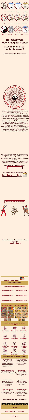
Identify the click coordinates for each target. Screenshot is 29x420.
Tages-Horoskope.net (21, 389)
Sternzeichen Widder (5, 331)
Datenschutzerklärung (11, 411)
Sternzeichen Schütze (23, 346)
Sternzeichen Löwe (14, 338)
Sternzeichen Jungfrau (23, 338)
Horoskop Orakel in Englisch (14, 280)
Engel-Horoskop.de (21, 359)
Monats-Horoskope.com (7, 370)
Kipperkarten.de (21, 380)
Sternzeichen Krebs (5, 338)
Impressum (21, 411)
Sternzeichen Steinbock (5, 353)
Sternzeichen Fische (23, 353)
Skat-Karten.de (21, 370)
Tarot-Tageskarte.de (7, 389)
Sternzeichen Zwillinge (23, 331)
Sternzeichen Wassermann (14, 353)
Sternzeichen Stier (14, 331)
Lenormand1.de (8, 380)
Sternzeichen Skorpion (14, 346)
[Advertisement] (14, 69)
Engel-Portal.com (7, 359)
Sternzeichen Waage (5, 346)
